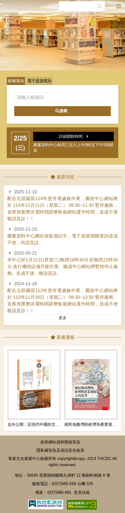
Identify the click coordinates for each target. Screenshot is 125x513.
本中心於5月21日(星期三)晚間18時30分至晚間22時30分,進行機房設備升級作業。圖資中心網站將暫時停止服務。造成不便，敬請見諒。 (62, 266)
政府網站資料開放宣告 (60, 442)
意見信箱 (82, 492)
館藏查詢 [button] (16, 81)
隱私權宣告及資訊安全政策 (60, 450)
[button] (99, 6)
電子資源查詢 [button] (39, 81)
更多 (63, 318)
